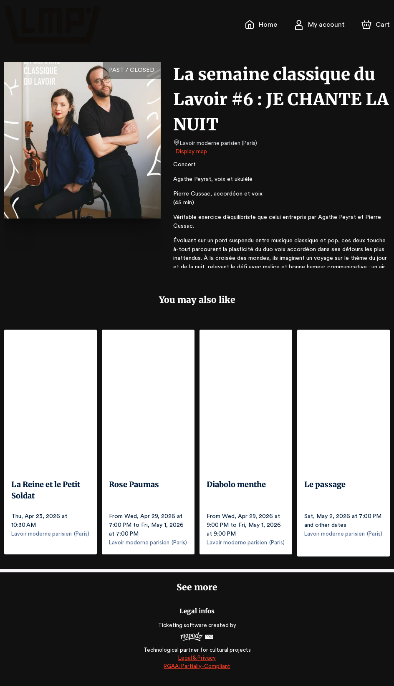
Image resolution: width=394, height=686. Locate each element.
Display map (191, 151)
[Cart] (376, 24)
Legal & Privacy (197, 661)
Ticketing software (183, 628)
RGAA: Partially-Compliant (197, 669)
